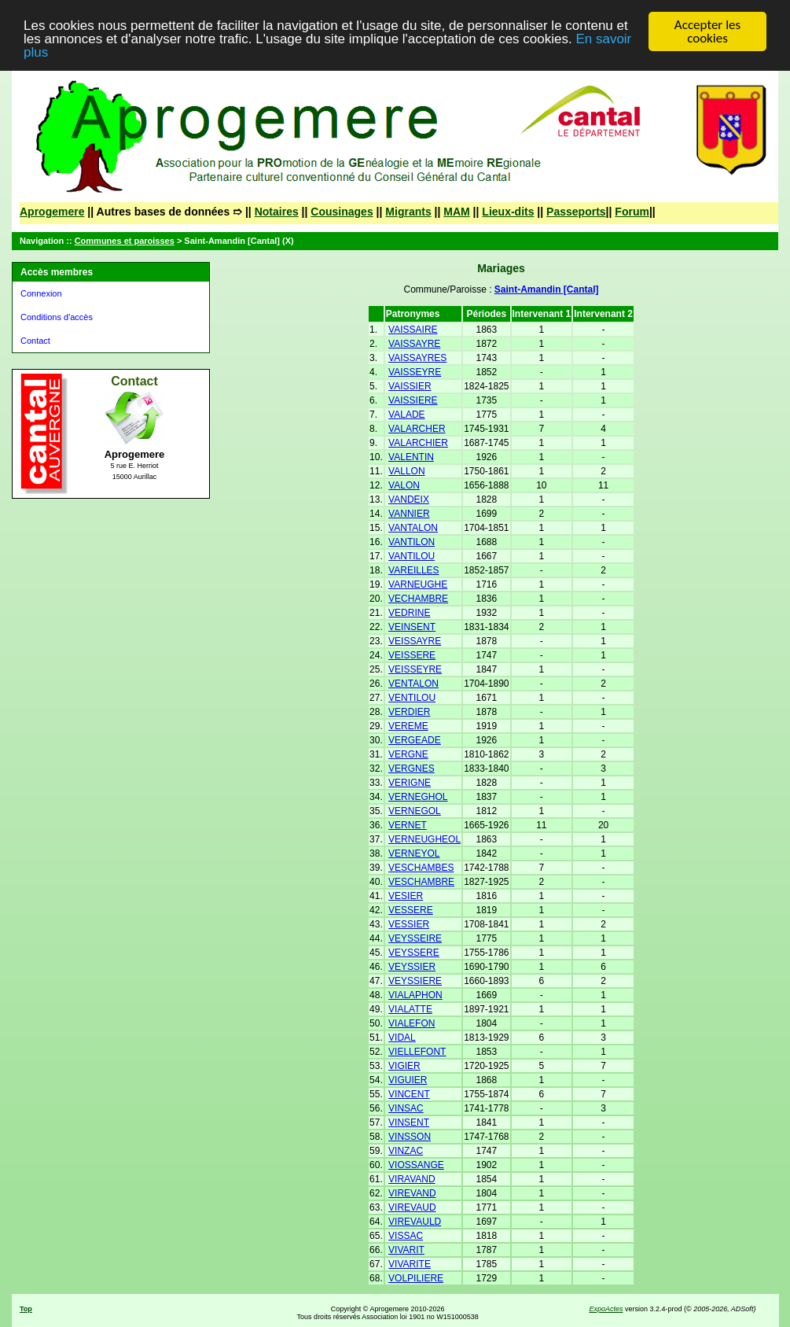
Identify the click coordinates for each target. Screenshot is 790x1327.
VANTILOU (411, 556)
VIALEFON (411, 1023)
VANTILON (411, 541)
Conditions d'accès (56, 317)
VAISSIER (409, 386)
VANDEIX (408, 499)
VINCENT (409, 1094)
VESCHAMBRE (421, 881)
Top (26, 1309)
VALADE (406, 414)
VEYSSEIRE (415, 938)
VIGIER (404, 1065)
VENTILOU (411, 697)
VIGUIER (407, 1080)
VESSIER (408, 924)
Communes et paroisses (125, 240)
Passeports (575, 211)
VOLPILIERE (415, 1278)
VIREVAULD (414, 1221)
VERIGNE (409, 782)
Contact (35, 340)
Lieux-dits (508, 211)
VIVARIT (406, 1249)
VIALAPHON (415, 995)
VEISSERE (411, 655)
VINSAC (406, 1108)
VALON (404, 485)
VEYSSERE (413, 952)
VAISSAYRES (417, 357)
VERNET (407, 825)
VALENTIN (411, 457)
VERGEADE (414, 740)
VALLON (406, 471)
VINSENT (408, 1122)
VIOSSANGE (416, 1164)
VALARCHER (416, 428)
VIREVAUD (411, 1207)
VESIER (405, 895)
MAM (456, 211)
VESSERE (410, 910)
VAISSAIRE (412, 329)
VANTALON (413, 527)
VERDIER (409, 711)
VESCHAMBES (421, 867)
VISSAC (405, 1235)
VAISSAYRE (414, 343)
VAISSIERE (412, 400)
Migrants (408, 211)
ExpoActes (606, 1309)
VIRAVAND (411, 1179)
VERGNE (408, 754)
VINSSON (409, 1136)
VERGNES (411, 768)
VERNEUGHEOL (424, 839)
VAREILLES (413, 570)
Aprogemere (52, 211)
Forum (632, 211)
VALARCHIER (418, 442)
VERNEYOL (413, 853)
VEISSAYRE (414, 641)
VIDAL (402, 1037)
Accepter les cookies (707, 31)
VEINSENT (411, 626)
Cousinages (341, 211)
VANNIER (408, 513)
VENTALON (413, 683)
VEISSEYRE (415, 669)
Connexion (41, 293)
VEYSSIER (411, 966)
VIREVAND (411, 1193)
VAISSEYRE (414, 372)
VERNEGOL (414, 810)
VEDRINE (409, 612)
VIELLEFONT (417, 1051)
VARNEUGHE (417, 584)
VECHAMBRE (418, 598)
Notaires (277, 211)
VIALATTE (410, 1009)
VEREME (408, 726)
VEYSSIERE (415, 980)
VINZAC (405, 1150)
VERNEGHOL (417, 796)
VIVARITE (409, 1264)
